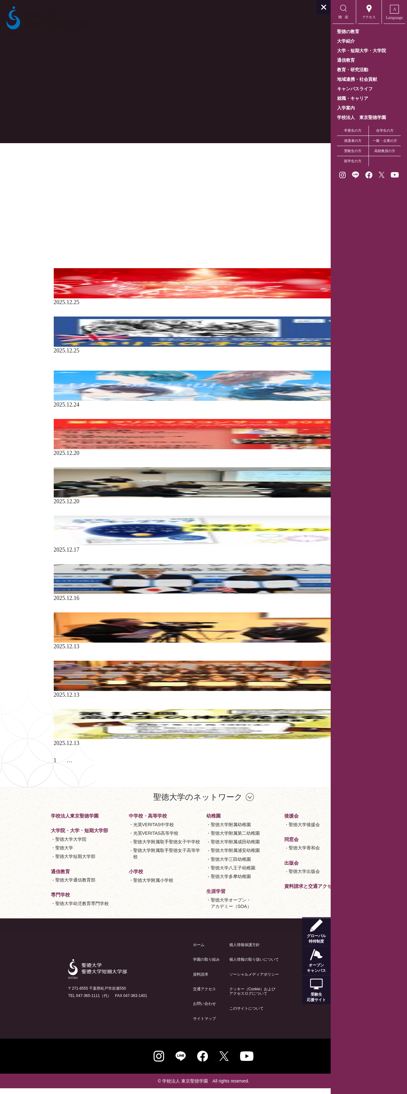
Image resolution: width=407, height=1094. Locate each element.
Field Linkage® (63, 196)
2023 (50, 254)
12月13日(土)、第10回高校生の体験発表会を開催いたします (121, 760)
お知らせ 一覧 (65, 151)
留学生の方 (353, 161)
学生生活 (56, 214)
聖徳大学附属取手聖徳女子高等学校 (128, 859)
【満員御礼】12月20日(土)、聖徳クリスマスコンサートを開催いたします (138, 464)
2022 (50, 248)
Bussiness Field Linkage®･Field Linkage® (94, 185)
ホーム (160, 950)
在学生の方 (385, 130)
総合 (50, 202)
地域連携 (56, 219)
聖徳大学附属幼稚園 (193, 830)
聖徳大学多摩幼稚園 (193, 882)
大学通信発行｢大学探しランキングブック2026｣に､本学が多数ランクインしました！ (152, 561)
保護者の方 (353, 141)
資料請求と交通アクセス (272, 892)
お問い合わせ (166, 1009)
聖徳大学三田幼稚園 (193, 865)
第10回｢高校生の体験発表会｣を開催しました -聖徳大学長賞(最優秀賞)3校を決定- (148, 712)
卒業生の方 (353, 130)
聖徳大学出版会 (266, 877)
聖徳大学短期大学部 (37, 862)
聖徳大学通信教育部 (37, 885)
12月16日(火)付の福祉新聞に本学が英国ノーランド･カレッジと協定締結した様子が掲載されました (165, 612)
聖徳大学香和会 (266, 853)
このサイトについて (208, 1014)
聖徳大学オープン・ (193, 909)
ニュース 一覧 (65, 156)
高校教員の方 (384, 151)
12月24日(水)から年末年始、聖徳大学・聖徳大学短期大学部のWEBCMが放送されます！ (157, 416)
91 (67, 766)
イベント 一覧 (65, 162)
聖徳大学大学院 (32, 844)
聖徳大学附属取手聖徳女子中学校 (128, 847)
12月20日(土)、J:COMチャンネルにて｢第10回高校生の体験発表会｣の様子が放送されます (158, 663)
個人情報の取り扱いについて (216, 965)
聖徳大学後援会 (266, 830)
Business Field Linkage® (74, 191)
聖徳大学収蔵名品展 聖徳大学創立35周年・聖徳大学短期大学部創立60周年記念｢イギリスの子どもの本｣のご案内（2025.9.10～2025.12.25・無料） (164, 365)
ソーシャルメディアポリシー (216, 980)
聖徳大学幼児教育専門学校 (44, 909)
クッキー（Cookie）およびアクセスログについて (214, 997)
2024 (50, 265)
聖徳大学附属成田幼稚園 (197, 847)
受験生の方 (353, 151)
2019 (50, 231)
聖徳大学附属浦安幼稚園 (197, 856)
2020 (50, 236)
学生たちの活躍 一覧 (74, 168)
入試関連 (56, 225)
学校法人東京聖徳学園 (36, 821)
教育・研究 (59, 208)
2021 (50, 242)
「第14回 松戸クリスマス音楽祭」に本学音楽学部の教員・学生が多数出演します (148, 313)
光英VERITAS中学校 (115, 830)
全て (50, 174)
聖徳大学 (26, 853)
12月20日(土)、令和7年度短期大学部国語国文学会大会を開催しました (134, 513)
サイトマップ (166, 1024)
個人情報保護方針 (206, 950)
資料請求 (162, 980)
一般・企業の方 (385, 141)
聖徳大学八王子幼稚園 (195, 873)
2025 (50, 259)
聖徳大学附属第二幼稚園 (197, 838)
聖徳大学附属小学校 (115, 885)
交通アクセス (166, 995)
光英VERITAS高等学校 (118, 838)
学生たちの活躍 (65, 179)
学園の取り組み (168, 965)
